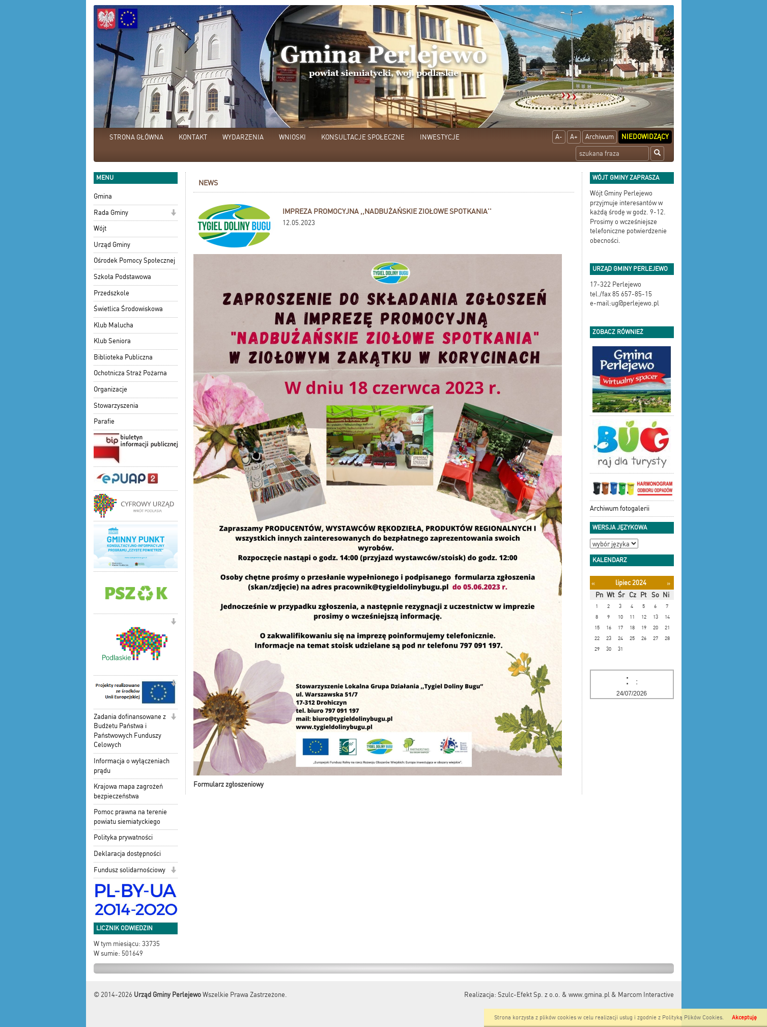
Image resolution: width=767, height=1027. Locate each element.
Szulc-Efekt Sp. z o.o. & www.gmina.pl (554, 994)
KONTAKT (193, 137)
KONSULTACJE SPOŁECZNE (363, 137)
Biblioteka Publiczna (123, 357)
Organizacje (110, 389)
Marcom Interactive (646, 994)
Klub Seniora (112, 341)
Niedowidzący (645, 137)
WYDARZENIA (243, 137)
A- (558, 137)
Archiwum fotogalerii (619, 508)
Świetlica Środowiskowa (128, 309)
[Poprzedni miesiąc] (593, 583)
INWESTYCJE (440, 137)
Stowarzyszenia (116, 405)
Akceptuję (744, 1017)
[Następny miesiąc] (668, 583)
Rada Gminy (111, 212)
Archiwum (599, 137)
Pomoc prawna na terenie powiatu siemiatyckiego (130, 816)
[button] (173, 213)
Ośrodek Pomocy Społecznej (134, 260)
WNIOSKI (292, 137)
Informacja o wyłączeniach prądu (131, 765)
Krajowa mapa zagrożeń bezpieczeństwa (128, 791)
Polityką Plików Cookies (692, 1017)
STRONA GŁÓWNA (136, 137)
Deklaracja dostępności (127, 853)
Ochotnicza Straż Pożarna (130, 373)
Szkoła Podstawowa (122, 277)
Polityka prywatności (123, 837)
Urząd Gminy (112, 244)
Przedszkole (111, 293)
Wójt (100, 228)
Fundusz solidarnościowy (129, 870)
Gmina (103, 196)
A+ (574, 137)
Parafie (104, 421)
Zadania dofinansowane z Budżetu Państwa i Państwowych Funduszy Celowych (130, 731)
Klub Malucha (113, 325)
